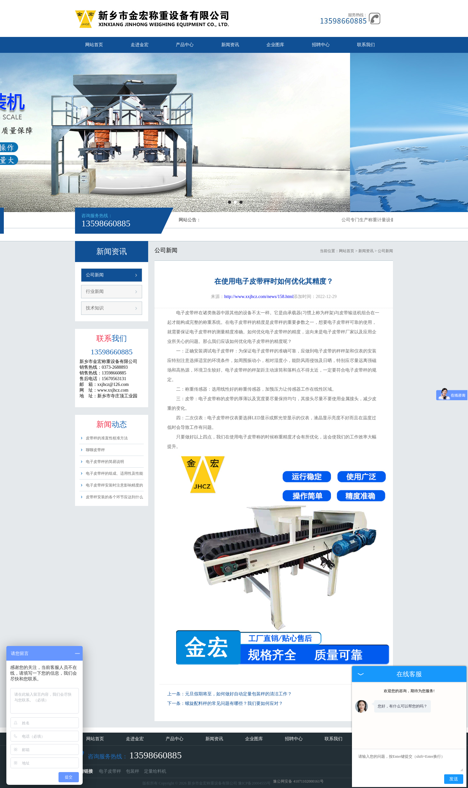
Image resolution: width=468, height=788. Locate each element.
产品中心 (185, 44)
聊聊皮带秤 (95, 450)
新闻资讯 (230, 44)
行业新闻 (95, 291)
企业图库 (275, 44)
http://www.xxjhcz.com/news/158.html (258, 296)
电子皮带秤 (110, 771)
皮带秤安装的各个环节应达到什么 (114, 497)
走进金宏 (139, 44)
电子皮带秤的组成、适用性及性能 (114, 473)
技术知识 (95, 308)
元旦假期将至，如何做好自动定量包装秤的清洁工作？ (238, 694)
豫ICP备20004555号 (254, 783)
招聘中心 (321, 44)
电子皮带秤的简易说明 (105, 461)
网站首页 (94, 44)
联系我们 (366, 44)
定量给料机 (155, 771)
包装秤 (132, 771)
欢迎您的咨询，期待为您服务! (409, 691)
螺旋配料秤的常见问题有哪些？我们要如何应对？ (234, 703)
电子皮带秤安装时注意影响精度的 (114, 485)
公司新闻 (95, 275)
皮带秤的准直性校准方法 (107, 438)
